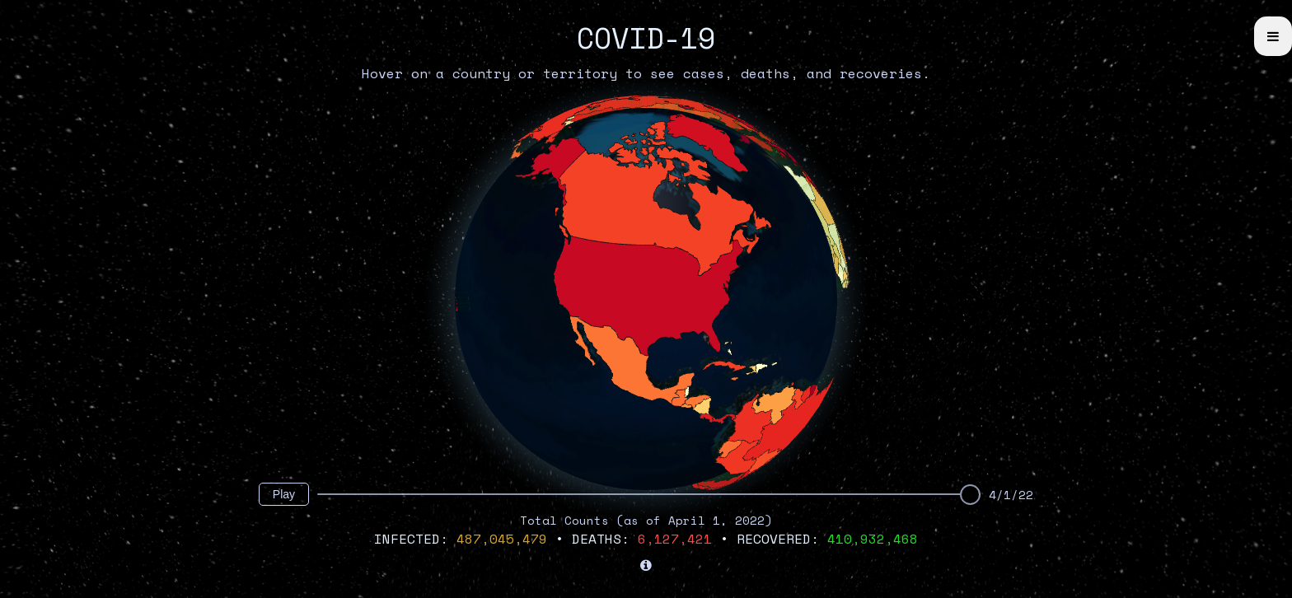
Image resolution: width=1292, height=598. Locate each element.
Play (284, 494)
